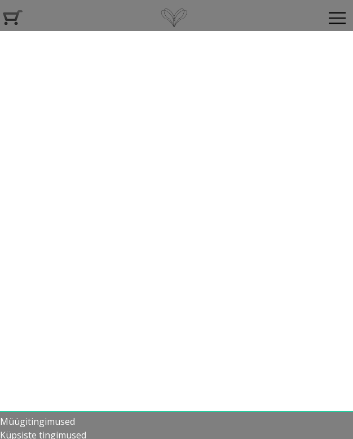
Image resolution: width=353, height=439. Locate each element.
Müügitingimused (37, 421)
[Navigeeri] (337, 18)
